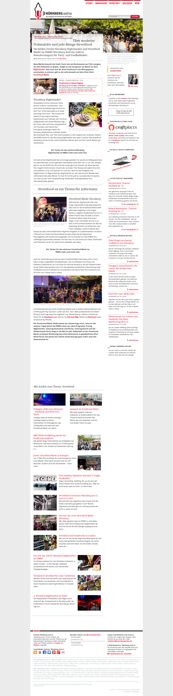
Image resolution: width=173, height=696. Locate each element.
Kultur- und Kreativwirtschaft (75, 673)
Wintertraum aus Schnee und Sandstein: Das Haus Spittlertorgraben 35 (123, 319)
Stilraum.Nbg (72, 317)
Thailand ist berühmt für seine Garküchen (54, 576)
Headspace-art (50, 317)
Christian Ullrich (89, 659)
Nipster (96, 673)
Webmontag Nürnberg (91, 677)
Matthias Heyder (91, 661)
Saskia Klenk (115, 71)
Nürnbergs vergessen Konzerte (72, 675)
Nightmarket (39, 69)
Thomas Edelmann (129, 663)
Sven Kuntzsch (94, 663)
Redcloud (92, 317)
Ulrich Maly (47, 665)
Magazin (101, 3)
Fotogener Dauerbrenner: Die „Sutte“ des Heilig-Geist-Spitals (123, 268)
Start (89, 3)
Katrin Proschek (45, 661)
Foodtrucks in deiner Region (71, 83)
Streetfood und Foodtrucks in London (77, 536)
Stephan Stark (73, 663)
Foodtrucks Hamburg (100, 671)
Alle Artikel (134, 86)
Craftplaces (115, 140)
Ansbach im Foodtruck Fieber (84, 409)
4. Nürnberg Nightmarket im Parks (51, 596)
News (42, 684)
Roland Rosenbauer (40, 663)
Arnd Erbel (79, 659)
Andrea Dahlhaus (69, 659)
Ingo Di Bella (121, 659)
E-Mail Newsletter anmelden (119, 654)
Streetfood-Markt (41, 75)
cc (45, 226)
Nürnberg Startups (40, 675)
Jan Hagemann (131, 659)
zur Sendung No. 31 (129, 229)
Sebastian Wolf (53, 663)
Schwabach (81, 85)
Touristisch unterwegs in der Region (70, 677)
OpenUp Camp (89, 675)
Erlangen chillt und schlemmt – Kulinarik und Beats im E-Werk (48, 412)
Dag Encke (112, 659)
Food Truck (68, 671)
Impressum (86, 684)
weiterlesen (132, 261)
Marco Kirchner (56, 661)
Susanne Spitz (83, 663)
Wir (137, 3)
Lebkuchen (90, 673)
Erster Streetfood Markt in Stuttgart (51, 455)
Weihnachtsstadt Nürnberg (109, 677)
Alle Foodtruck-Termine (76, 91)
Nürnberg (62, 85)
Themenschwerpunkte (55, 37)
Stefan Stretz (63, 663)
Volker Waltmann (57, 665)
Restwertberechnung (122, 675)
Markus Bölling (67, 661)
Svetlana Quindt (105, 663)
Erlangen (74, 85)
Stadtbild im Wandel (51, 677)
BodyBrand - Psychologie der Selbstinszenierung (93, 669)
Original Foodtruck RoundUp (104, 675)
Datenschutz (39, 686)
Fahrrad (53, 671)
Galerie (127, 3)
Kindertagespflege (59, 673)
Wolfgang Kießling (70, 665)
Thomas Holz (38, 665)
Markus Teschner (79, 661)
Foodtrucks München (115, 671)
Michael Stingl (123, 661)
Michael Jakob (102, 661)
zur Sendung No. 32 (129, 204)
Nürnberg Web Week (54, 675)
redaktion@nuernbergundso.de (119, 641)
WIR (65, 684)
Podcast (114, 3)
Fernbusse (59, 671)
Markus (36, 645)
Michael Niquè (112, 661)
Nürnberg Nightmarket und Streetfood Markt (123, 673)
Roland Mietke (133, 661)
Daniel (57, 643)
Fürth (68, 85)
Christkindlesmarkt (117, 669)
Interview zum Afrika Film (121, 294)
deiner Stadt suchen (116, 135)
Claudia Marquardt (101, 659)
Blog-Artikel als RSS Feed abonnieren (124, 112)
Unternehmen (74, 684)
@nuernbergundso (93, 635)
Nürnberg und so (40, 37)
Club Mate (127, 669)
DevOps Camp (45, 671)
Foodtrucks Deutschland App (82, 671)
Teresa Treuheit (117, 663)
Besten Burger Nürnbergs (67, 669)
